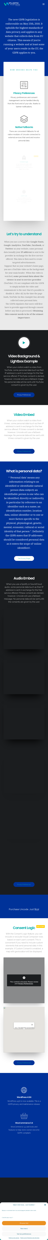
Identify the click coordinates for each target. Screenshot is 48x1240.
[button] (45, 1205)
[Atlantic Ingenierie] (12, 4)
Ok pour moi (24, 1223)
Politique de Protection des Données (29, 1238)
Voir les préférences (24, 1234)
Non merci (24, 1228)
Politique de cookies (14, 1238)
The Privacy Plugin (24, 536)
